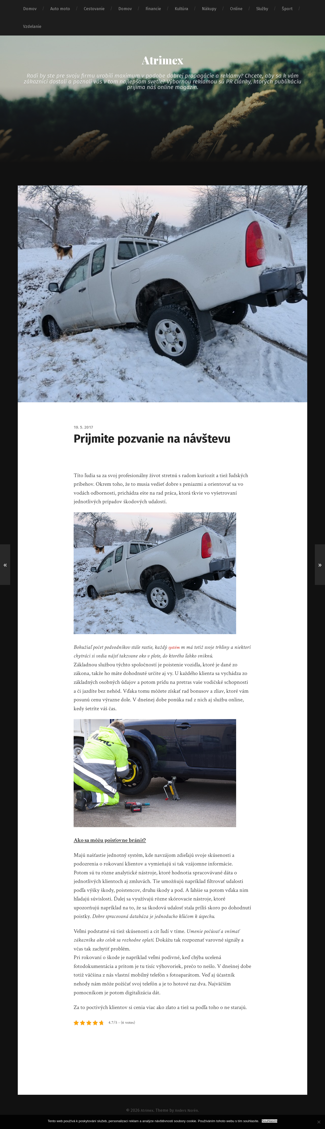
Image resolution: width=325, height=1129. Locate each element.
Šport (287, 8)
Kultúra (181, 8)
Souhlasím (269, 1121)
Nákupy (209, 8)
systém (175, 650)
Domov (30, 8)
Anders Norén (187, 1113)
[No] (318, 1121)
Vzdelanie (32, 26)
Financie (153, 8)
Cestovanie (94, 8)
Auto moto (60, 8)
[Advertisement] (162, 150)
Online (236, 8)
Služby (262, 8)
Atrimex (162, 61)
